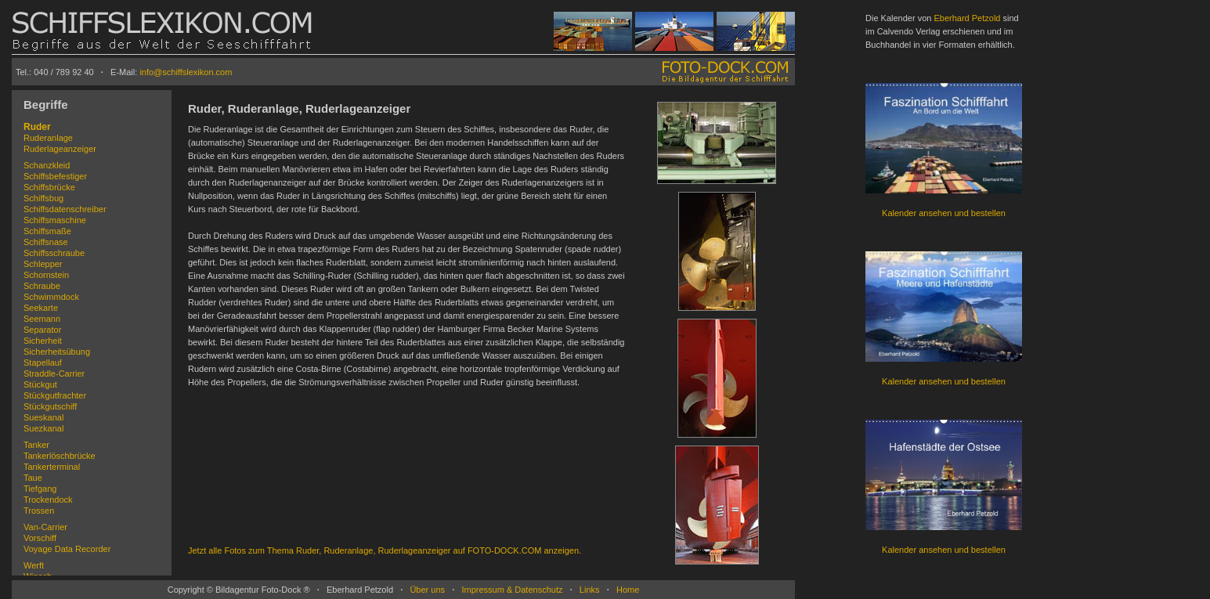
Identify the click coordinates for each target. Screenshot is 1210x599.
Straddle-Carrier (54, 373)
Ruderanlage (48, 138)
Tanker (36, 444)
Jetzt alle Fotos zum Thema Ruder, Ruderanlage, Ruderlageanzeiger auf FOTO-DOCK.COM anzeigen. (384, 550)
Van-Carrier (45, 527)
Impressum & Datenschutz (511, 589)
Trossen (38, 510)
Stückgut (40, 384)
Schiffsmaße (47, 231)
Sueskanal (43, 417)
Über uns (427, 589)
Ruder (37, 126)
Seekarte (40, 307)
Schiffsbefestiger (55, 176)
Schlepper (43, 264)
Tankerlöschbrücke (59, 455)
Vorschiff (39, 538)
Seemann (41, 318)
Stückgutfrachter (54, 395)
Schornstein (46, 275)
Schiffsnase (45, 242)
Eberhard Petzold (967, 18)
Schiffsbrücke (49, 187)
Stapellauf (42, 362)
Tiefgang (39, 488)
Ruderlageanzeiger (59, 148)
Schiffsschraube (54, 253)
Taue (32, 477)
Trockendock (48, 499)
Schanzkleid (46, 165)
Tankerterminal (51, 466)
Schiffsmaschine (54, 220)
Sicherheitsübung (56, 351)
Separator (42, 329)
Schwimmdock (51, 296)
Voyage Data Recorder (66, 549)
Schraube (41, 285)
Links (590, 589)
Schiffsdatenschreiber (65, 209)
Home (627, 589)
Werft (33, 565)
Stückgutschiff (50, 406)
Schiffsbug (43, 198)
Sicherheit (42, 340)
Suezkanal (43, 428)
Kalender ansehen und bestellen (944, 213)
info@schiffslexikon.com (185, 72)
